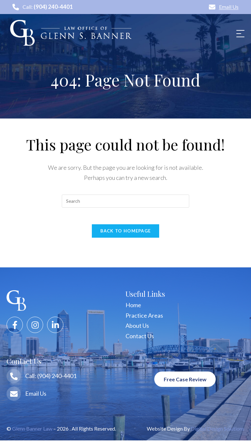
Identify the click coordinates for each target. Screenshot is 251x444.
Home (133, 308)
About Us (137, 329)
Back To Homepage (125, 234)
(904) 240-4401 (54, 7)
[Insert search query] (125, 201)
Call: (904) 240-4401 (50, 379)
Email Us (224, 7)
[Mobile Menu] (239, 33)
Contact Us (140, 339)
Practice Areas (144, 319)
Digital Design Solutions (217, 432)
